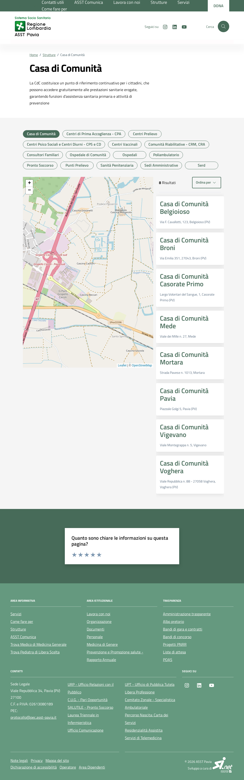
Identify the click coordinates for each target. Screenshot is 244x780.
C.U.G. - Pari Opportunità (87, 700)
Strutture (18, 629)
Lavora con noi (98, 614)
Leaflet (122, 365)
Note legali (19, 760)
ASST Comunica (23, 637)
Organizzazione (99, 621)
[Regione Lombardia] (28, 5)
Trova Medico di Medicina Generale (38, 644)
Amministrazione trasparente (187, 614)
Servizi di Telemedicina (143, 738)
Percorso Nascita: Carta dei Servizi (146, 718)
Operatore (68, 767)
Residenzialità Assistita (144, 730)
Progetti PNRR (175, 644)
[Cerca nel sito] (223, 26)
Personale (95, 637)
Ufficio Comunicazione (85, 730)
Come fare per (54, 9)
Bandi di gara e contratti (182, 629)
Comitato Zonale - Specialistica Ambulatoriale (150, 703)
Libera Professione (140, 692)
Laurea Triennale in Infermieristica (83, 718)
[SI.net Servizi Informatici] (223, 765)
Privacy (37, 760)
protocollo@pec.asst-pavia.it (33, 717)
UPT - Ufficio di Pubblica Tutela (149, 684)
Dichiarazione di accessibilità (33, 767)
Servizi (15, 614)
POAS (167, 659)
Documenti (95, 629)
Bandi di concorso (177, 637)
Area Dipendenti (92, 767)
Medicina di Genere (102, 644)
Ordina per (206, 183)
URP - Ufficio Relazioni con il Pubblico (91, 688)
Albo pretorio (173, 621)
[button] (29, 183)
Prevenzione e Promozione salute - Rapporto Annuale (115, 655)
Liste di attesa (174, 652)
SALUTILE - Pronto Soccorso (90, 707)
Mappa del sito (57, 760)
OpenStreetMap (142, 365)
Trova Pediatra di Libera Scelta (35, 652)
